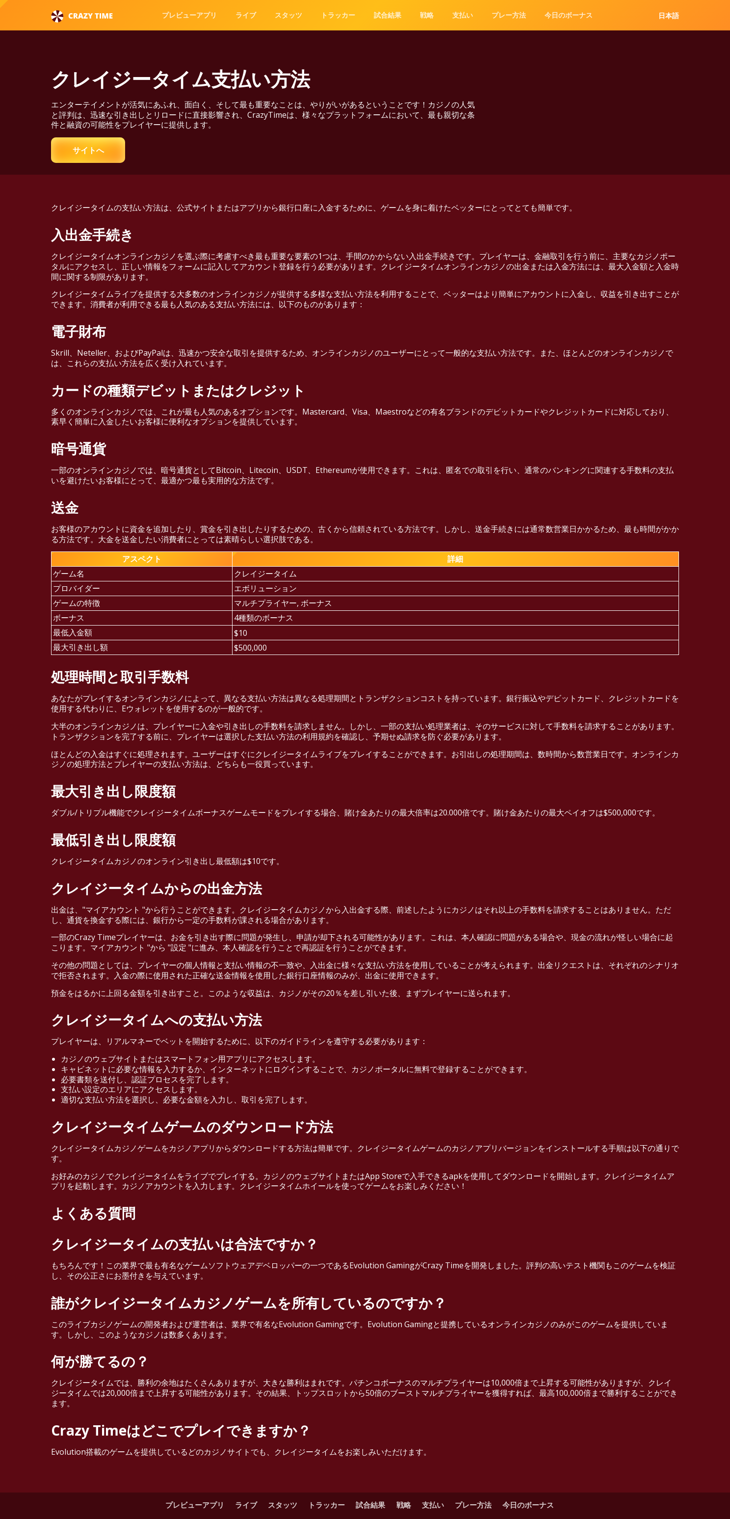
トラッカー (338, 15)
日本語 (668, 16)
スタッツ (288, 15)
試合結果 (387, 15)
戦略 (427, 15)
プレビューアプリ (189, 15)
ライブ (245, 15)
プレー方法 (509, 15)
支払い (462, 15)
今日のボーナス (569, 15)
